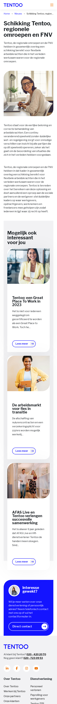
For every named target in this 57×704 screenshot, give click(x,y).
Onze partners (12, 696)
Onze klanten (11, 701)
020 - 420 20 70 (36, 654)
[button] (28, 626)
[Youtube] (36, 668)
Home (7, 13)
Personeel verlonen (36, 688)
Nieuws (18, 13)
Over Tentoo (11, 686)
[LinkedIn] (7, 668)
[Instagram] (26, 668)
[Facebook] (16, 668)
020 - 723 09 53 (33, 658)
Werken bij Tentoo (14, 691)
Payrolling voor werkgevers (39, 697)
